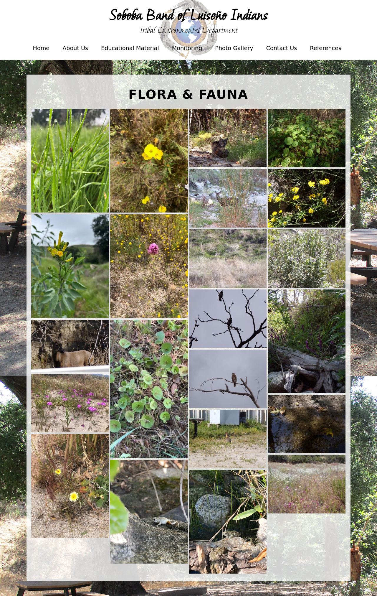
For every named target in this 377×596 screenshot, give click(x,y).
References (325, 48)
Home (41, 48)
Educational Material (129, 52)
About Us (75, 48)
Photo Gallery (233, 52)
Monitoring (186, 52)
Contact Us (281, 48)
